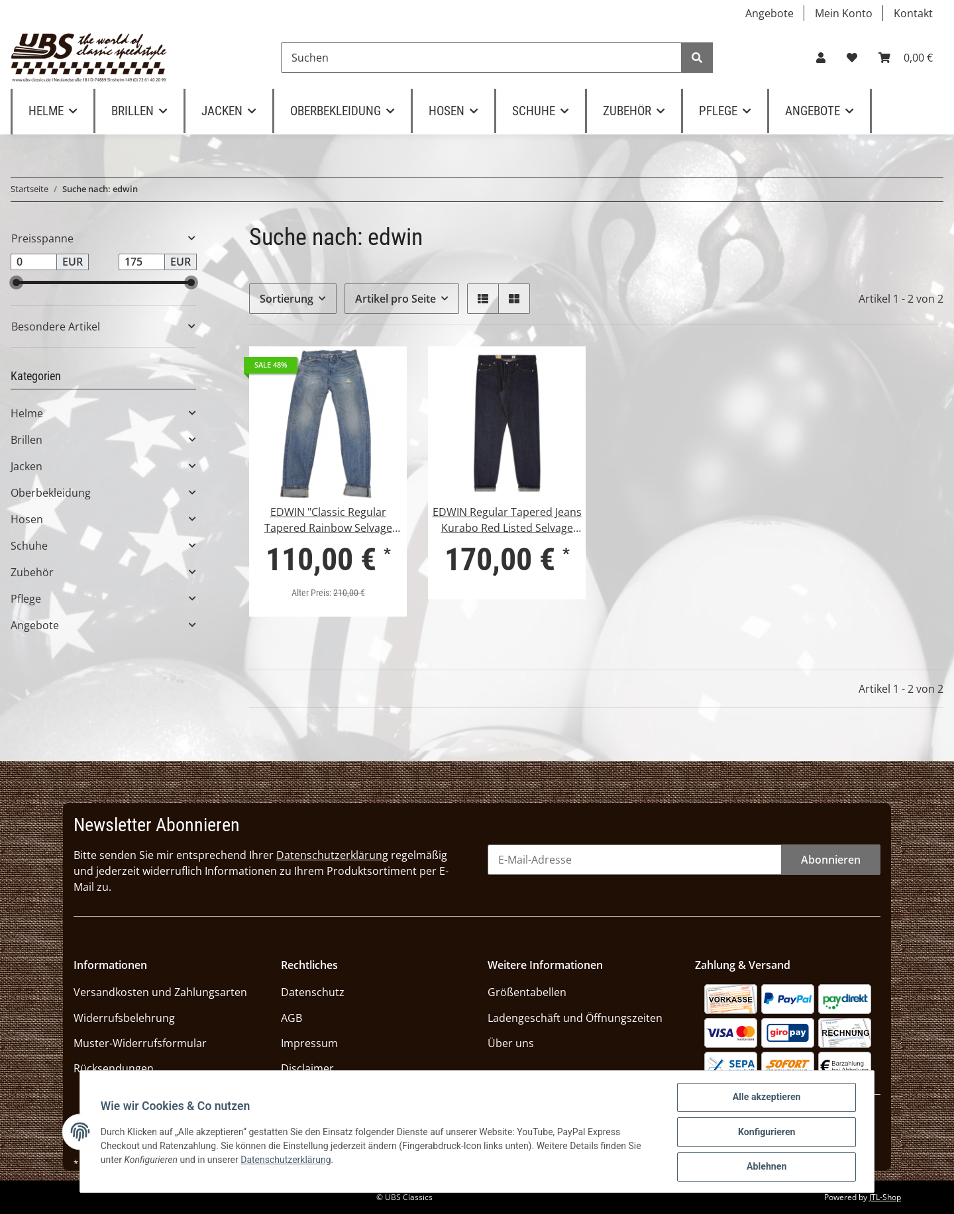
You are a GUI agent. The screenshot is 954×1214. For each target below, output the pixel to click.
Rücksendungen (114, 1068)
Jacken (26, 466)
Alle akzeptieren (766, 1098)
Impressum (309, 1043)
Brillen (26, 439)
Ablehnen (766, 1167)
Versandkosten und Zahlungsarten (160, 992)
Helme (27, 413)
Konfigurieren (765, 1132)
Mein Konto (844, 13)
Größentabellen (527, 992)
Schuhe (29, 545)
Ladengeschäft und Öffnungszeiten (575, 1018)
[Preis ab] (34, 262)
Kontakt (913, 13)
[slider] (16, 282)
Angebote (769, 13)
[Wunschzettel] (852, 57)
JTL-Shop (885, 1197)
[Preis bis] (142, 262)
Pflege (26, 598)
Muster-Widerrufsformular (140, 1043)
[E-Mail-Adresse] (635, 859)
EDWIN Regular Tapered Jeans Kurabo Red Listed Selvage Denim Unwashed (507, 520)
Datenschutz (312, 992)
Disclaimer (307, 1068)
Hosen (27, 519)
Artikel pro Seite (395, 298)
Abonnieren (831, 859)
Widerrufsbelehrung (124, 1018)
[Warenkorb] (905, 57)
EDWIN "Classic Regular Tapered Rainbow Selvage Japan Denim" (328, 520)
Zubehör (32, 572)
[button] (821, 57)
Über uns (511, 1043)
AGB (291, 1018)
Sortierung (286, 298)
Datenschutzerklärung (332, 855)
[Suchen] (481, 57)
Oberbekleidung (51, 492)
